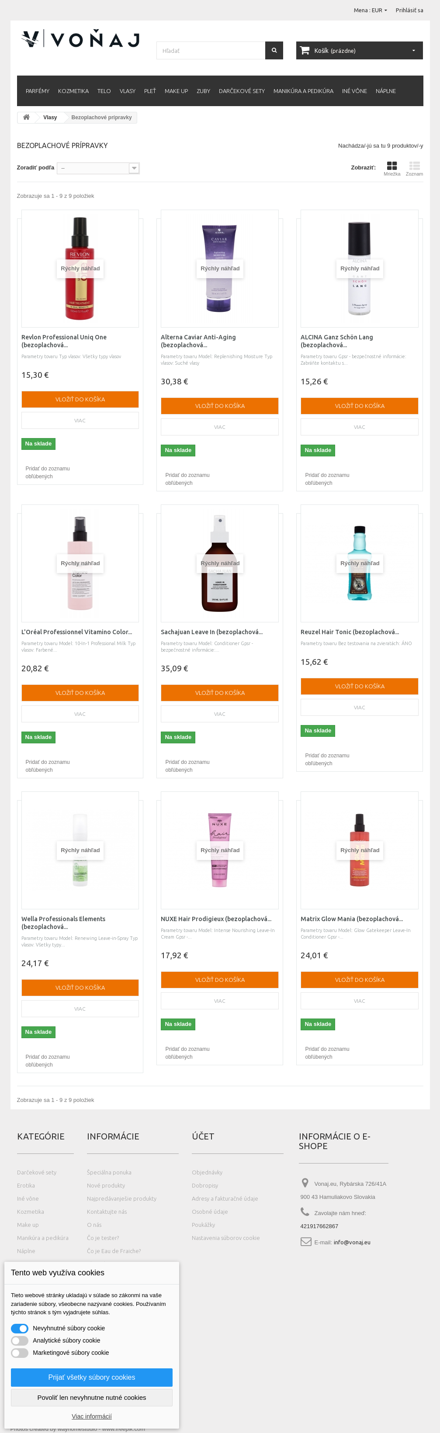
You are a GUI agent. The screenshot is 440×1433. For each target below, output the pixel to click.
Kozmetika (73, 91)
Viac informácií (92, 1416)
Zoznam (414, 168)
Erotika (26, 1185)
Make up (176, 91)
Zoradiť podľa (36, 167)
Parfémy (37, 91)
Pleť (150, 91)
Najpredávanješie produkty (121, 1198)
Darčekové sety (242, 91)
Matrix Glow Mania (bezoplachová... (352, 918)
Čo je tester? (103, 1238)
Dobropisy (205, 1185)
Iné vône (354, 91)
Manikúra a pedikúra (303, 91)
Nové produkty (106, 1185)
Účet (203, 1136)
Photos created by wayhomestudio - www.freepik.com (78, 1429)
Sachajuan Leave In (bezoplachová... (212, 631)
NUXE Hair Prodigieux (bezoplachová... (216, 918)
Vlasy (127, 91)
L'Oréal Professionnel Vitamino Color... (76, 631)
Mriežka (392, 168)
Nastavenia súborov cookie (226, 1238)
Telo (104, 91)
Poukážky (203, 1225)
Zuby (203, 91)
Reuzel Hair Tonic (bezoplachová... (350, 631)
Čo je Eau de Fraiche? (114, 1251)
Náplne (386, 91)
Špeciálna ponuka (109, 1172)
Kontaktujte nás (107, 1212)
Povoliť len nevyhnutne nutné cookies (91, 1397)
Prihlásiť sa (409, 10)
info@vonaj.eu (352, 1242)
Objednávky (207, 1172)
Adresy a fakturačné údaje (225, 1198)
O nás (94, 1225)
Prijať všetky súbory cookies (92, 1377)
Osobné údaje (210, 1212)
